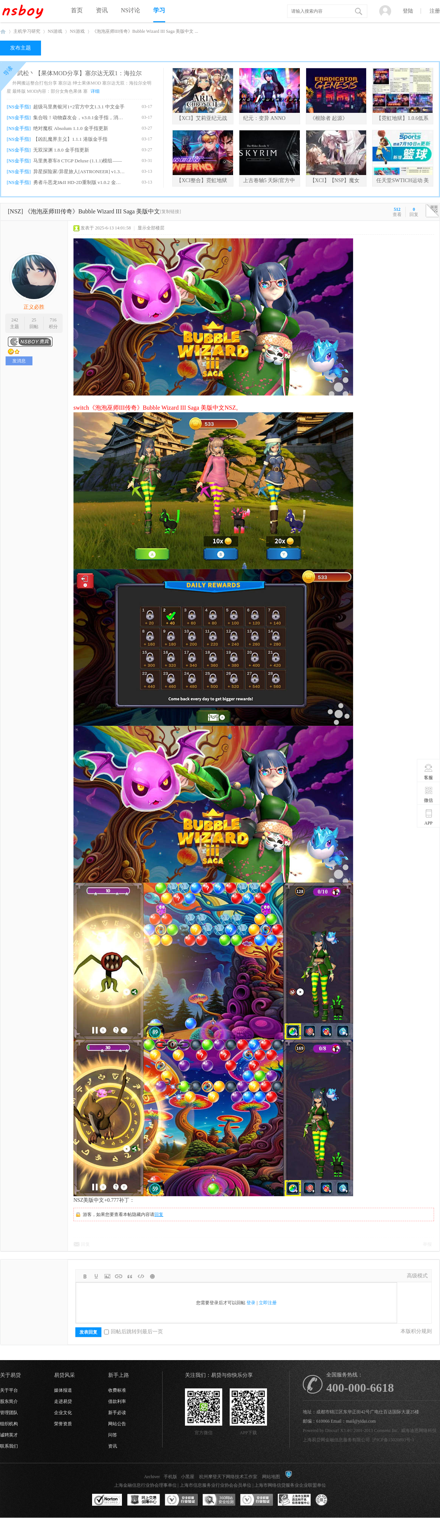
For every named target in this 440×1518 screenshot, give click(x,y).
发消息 (19, 360)
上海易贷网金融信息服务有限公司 (336, 1439)
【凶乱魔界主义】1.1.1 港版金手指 (70, 139)
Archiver (152, 1476)
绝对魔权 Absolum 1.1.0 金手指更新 (70, 128)
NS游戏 (55, 31)
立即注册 (268, 1302)
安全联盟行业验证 (181, 1500)
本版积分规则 (416, 1331)
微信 (428, 794)
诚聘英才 (9, 1435)
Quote (129, 1276)
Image (107, 1276)
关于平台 (9, 1390)
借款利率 (117, 1401)
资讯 (102, 10)
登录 (250, 1302)
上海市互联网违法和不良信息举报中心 (294, 1500)
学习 (159, 10)
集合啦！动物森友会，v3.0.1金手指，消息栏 (79, 117)
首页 (77, 10)
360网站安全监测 (218, 1500)
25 (34, 320)
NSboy (3, 31)
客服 (428, 771)
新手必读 (117, 1412)
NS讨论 (130, 10)
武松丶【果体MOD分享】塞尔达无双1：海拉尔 (79, 73)
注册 (435, 11)
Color (96, 1276)
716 (53, 320)
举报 (427, 1244)
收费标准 (117, 1390)
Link (118, 1276)
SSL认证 (107, 1500)
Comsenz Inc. (386, 1430)
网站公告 (117, 1423)
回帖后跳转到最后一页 (133, 1331)
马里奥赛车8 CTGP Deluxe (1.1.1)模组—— (77, 160)
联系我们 (9, 1446)
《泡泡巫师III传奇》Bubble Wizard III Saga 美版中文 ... (145, 31)
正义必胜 (33, 307)
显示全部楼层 (151, 228)
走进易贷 (63, 1401)
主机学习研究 (26, 31)
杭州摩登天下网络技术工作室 (228, 1476)
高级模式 (417, 1276)
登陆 (408, 11)
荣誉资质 (63, 1423)
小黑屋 (187, 1476)
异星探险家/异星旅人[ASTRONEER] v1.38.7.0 (79, 171)
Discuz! (332, 1430)
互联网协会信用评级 (331, 1500)
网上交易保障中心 (143, 1500)
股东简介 (9, 1401)
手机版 (170, 1476)
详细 (95, 91)
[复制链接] (170, 211)
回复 (158, 1214)
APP (428, 817)
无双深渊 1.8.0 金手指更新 (61, 150)
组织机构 (9, 1423)
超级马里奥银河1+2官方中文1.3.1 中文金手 (79, 106)
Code (141, 1276)
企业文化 (63, 1412)
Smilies (152, 1276)
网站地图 (271, 1476)
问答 (112, 1435)
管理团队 (9, 1412)
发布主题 (20, 48)
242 (14, 320)
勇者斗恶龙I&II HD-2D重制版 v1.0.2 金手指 (79, 182)
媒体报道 (63, 1390)
